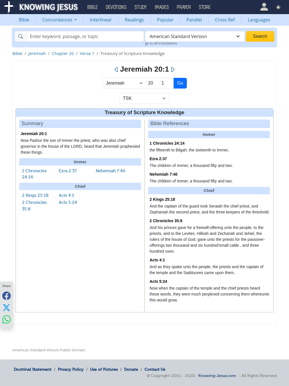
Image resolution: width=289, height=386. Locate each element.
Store (205, 7)
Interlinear (101, 20)
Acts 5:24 (68, 202)
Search (260, 36)
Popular (165, 20)
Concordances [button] (57, 20)
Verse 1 (87, 53)
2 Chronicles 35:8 (166, 221)
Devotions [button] (116, 7)
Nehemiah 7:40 (110, 171)
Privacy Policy (71, 369)
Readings (134, 20)
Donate (131, 369)
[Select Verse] (167, 83)
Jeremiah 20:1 (34, 133)
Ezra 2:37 (68, 171)
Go (180, 83)
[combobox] (195, 36)
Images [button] (162, 7)
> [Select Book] (124, 83)
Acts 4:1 (66, 195)
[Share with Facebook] (6, 296)
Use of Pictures (104, 369)
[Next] (172, 70)
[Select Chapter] (154, 83)
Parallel (194, 20)
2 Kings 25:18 (35, 195)
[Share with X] (6, 308)
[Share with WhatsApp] (6, 319)
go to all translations (161, 43)
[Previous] (116, 70)
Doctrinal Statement (32, 369)
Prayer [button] (184, 7)
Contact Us (154, 369)
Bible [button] (92, 7)
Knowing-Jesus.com (217, 375)
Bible (24, 20)
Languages (259, 20)
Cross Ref (225, 20)
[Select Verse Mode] (144, 98)
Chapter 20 (63, 53)
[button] (264, 7)
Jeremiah (37, 53)
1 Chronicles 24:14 (167, 143)
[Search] (85, 36)
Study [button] (141, 7)
